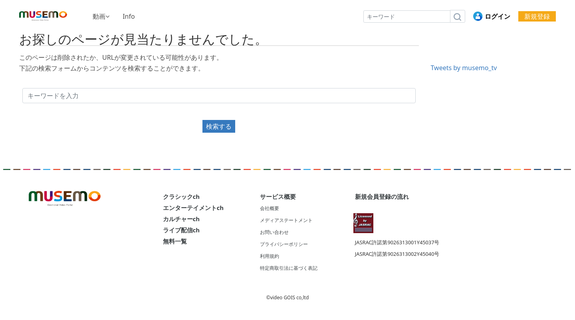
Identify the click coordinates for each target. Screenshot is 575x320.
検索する (219, 126)
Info (129, 16)
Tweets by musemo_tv (464, 68)
